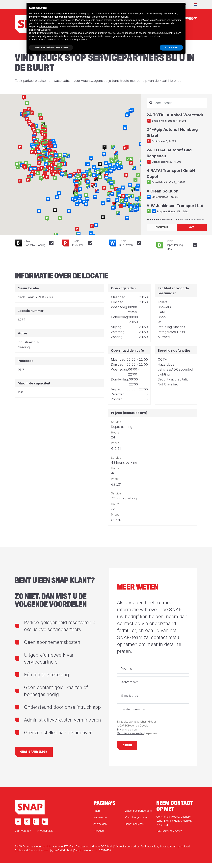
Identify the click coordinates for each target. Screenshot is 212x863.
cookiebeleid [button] (121, 16)
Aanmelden (100, 824)
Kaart (96, 810)
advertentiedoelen (48, 26)
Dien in (127, 745)
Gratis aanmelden (33, 751)
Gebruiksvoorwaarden (130, 733)
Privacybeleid (125, 729)
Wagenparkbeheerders (138, 810)
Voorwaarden (23, 830)
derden (99, 20)
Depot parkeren (134, 824)
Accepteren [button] (171, 47)
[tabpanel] (177, 159)
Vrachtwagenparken (137, 817)
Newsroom (100, 817)
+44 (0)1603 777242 (169, 831)
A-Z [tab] (191, 227)
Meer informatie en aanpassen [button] (51, 47)
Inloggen (98, 830)
